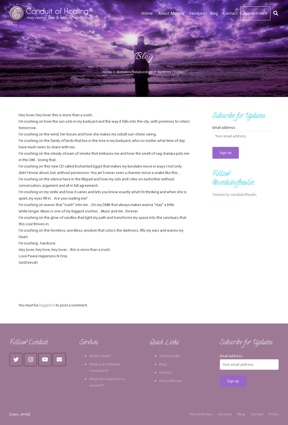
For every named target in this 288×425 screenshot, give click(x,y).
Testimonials (169, 356)
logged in (47, 305)
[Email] (59, 359)
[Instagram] (30, 359)
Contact (165, 372)
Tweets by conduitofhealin (234, 194)
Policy (274, 414)
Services (225, 414)
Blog (162, 364)
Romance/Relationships (134, 72)
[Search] (275, 13)
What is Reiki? (100, 356)
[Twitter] (16, 359)
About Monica (170, 381)
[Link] (51, 13)
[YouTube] (45, 359)
